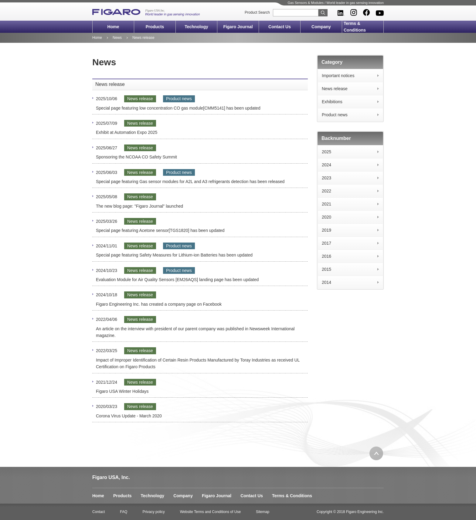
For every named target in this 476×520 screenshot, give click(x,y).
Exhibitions (332, 101)
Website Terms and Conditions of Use (210, 512)
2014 (326, 282)
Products (155, 26)
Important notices (338, 75)
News (117, 38)
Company (321, 26)
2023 (326, 177)
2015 (326, 269)
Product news (335, 114)
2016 (326, 256)
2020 (326, 217)
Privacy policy (153, 512)
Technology (196, 26)
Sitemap (262, 512)
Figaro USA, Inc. (111, 477)
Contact (98, 512)
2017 (326, 243)
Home (113, 26)
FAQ (123, 512)
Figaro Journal (238, 26)
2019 (326, 230)
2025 (326, 151)
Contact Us (279, 26)
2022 (326, 191)
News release (335, 88)
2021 (326, 204)
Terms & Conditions (355, 26)
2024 (326, 164)
